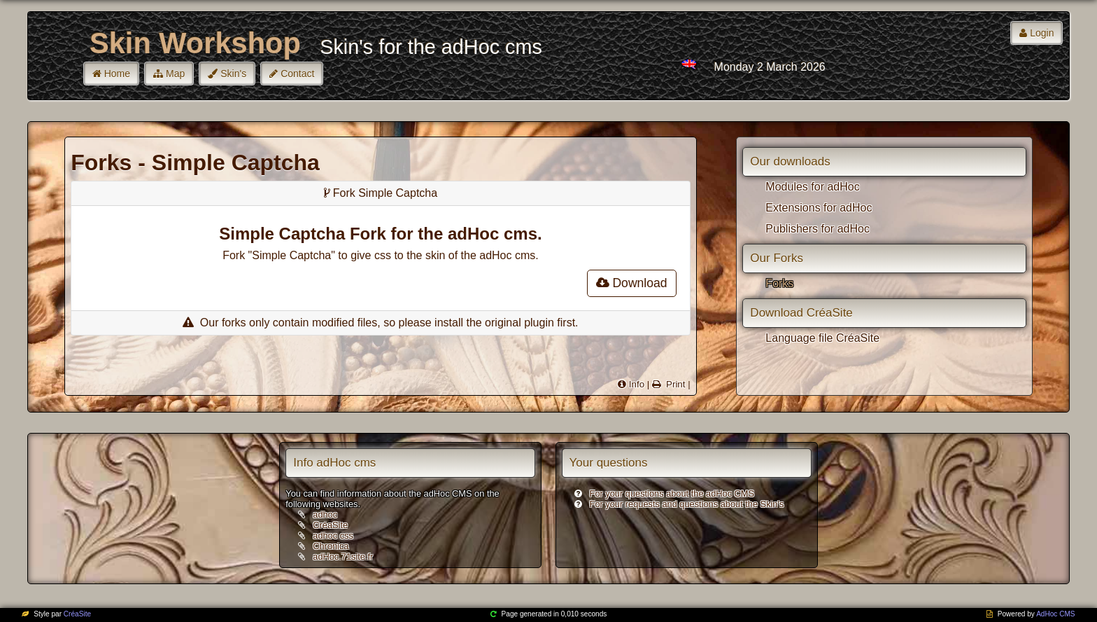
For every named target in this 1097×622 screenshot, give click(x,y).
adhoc (325, 514)
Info (636, 384)
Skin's (233, 73)
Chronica (330, 546)
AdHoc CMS (1055, 614)
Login (1042, 33)
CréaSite (330, 525)
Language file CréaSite (822, 338)
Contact (297, 73)
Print (674, 384)
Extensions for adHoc (818, 208)
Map (175, 73)
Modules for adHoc (812, 187)
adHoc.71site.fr (343, 556)
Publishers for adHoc (817, 229)
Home (117, 73)
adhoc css (333, 535)
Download (631, 283)
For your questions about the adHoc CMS (672, 493)
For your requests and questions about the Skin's (687, 504)
